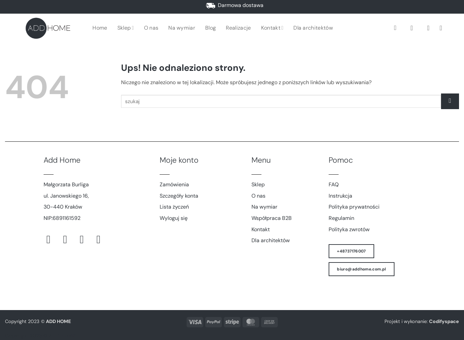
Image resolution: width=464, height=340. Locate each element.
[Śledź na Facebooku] (52, 239)
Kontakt (272, 27)
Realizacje (238, 27)
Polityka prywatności (354, 206)
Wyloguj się (174, 218)
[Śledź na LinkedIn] (101, 239)
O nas (151, 27)
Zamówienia (174, 184)
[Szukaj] (397, 28)
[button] (413, 28)
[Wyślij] (450, 101)
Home (99, 27)
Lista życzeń (174, 206)
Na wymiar (181, 27)
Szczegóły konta (179, 195)
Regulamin (341, 218)
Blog (210, 27)
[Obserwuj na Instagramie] (68, 239)
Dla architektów (313, 27)
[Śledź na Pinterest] (85, 239)
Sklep (125, 27)
